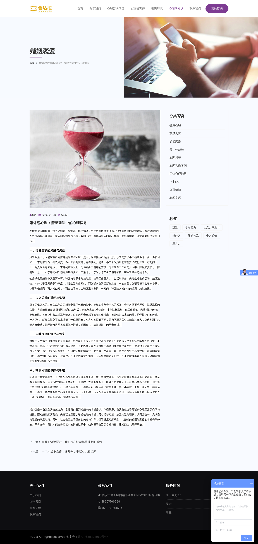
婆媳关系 (193, 235)
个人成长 (211, 235)
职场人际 (175, 133)
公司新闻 (175, 190)
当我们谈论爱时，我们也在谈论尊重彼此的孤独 (72, 442)
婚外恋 (176, 235)
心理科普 (175, 158)
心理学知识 (176, 8)
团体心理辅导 (178, 174)
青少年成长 (176, 150)
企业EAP (174, 182)
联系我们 (195, 8)
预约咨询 (217, 8)
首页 (80, 8)
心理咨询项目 (115, 8)
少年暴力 (190, 227)
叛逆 (175, 227)
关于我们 (95, 8)
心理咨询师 (138, 8)
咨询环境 (157, 8)
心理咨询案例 (178, 166)
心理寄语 (175, 198)
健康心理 (175, 125)
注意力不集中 (212, 227)
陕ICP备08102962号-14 (93, 537)
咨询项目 (35, 502)
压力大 (176, 243)
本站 (33, 215)
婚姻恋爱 (175, 142)
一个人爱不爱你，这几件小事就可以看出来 (69, 451)
